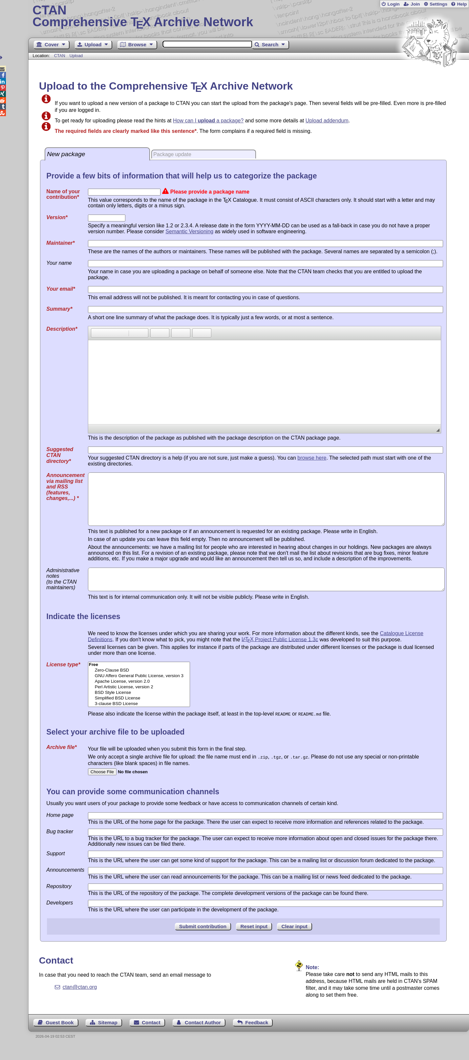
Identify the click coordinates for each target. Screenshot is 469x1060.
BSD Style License (139, 706)
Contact (151, 1035)
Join (415, 4)
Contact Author (203, 1035)
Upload (76, 55)
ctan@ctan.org (80, 1000)
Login (393, 4)
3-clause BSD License (139, 717)
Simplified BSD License (139, 712)
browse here (311, 458)
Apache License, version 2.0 (139, 695)
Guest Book (60, 1035)
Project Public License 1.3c (280, 653)
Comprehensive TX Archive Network (248, 16)
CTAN (59, 55)
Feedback (256, 1035)
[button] (95, 333)
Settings (438, 4)
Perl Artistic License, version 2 (139, 701)
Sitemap (107, 1035)
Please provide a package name (209, 192)
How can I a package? (208, 120)
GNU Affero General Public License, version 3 (139, 690)
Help (462, 4)
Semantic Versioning (189, 231)
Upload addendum (327, 120)
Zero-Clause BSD (139, 684)
